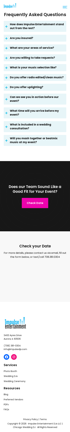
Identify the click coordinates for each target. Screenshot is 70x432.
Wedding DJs (11, 376)
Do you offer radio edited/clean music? (34, 78)
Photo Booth (10, 371)
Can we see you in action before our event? (32, 99)
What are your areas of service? (29, 48)
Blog (6, 394)
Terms (43, 419)
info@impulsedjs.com (15, 349)
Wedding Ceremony (14, 381)
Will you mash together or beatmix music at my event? (31, 140)
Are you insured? (19, 38)
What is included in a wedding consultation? (28, 126)
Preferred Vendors (13, 399)
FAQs (6, 409)
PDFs (6, 404)
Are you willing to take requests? (30, 58)
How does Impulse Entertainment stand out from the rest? (34, 26)
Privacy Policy (30, 419)
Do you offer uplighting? (24, 87)
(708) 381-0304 (12, 345)
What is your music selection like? (31, 68)
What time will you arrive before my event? (32, 113)
